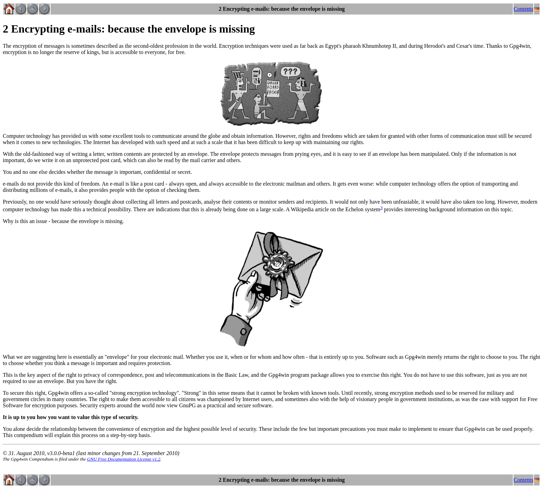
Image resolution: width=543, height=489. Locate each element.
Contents (523, 9)
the (220, 375)
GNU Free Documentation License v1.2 (123, 459)
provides (393, 209)
